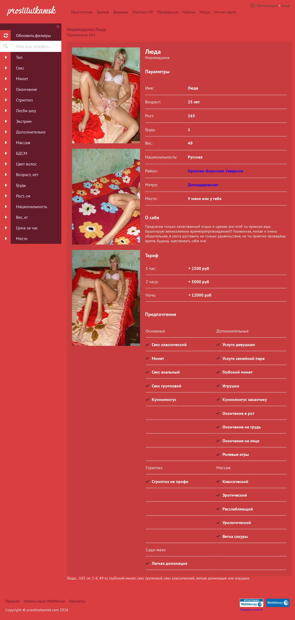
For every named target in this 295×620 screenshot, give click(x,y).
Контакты (77, 601)
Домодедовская (203, 184)
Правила (12, 601)
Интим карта (225, 12)
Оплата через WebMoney (44, 601)
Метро (205, 12)
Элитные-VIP (142, 12)
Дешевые (120, 12)
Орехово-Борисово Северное (215, 170)
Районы (188, 12)
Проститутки (81, 12)
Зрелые (103, 12)
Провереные (167, 12)
